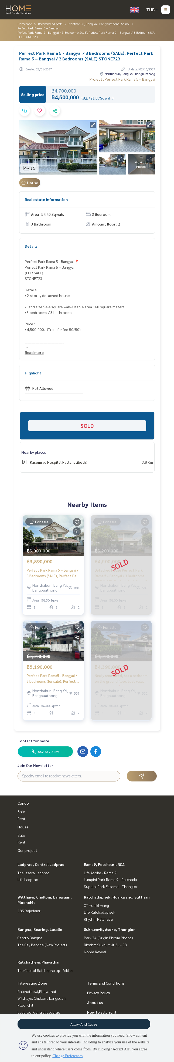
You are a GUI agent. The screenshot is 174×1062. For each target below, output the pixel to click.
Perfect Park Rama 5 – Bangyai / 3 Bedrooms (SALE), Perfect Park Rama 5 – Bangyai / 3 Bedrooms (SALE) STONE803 (53, 573)
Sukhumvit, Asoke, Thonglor (109, 929)
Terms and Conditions (106, 983)
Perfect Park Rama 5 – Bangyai (38, 28)
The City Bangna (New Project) (42, 944)
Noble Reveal (95, 951)
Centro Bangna (30, 937)
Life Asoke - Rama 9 (100, 872)
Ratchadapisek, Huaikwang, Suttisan (117, 896)
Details (31, 246)
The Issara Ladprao (34, 872)
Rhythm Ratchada (98, 919)
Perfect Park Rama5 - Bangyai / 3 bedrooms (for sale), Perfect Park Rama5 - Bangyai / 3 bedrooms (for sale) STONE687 (52, 678)
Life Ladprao (28, 879)
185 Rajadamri (29, 910)
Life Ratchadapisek (99, 912)
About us (95, 1002)
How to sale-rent (102, 1012)
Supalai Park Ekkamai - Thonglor (111, 886)
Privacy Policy (98, 992)
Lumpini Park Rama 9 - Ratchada (110, 879)
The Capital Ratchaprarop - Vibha (45, 970)
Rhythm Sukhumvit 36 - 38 (105, 944)
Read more (34, 352)
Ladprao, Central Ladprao (41, 864)
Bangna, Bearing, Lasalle (40, 929)
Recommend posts (50, 24)
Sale (21, 811)
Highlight (33, 372)
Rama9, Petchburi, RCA (104, 864)
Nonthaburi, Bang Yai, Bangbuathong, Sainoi (99, 24)
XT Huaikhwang (96, 905)
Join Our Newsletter (35, 765)
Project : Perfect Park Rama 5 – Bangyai (122, 79)
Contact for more (33, 740)
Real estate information (46, 199)
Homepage (25, 24)
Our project (27, 850)
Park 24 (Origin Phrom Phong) (108, 937)
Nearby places (33, 452)
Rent (21, 818)
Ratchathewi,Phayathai (38, 961)
